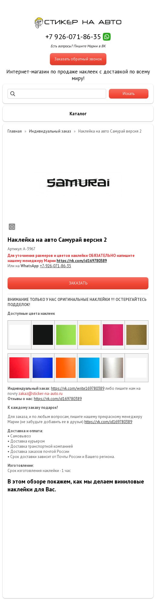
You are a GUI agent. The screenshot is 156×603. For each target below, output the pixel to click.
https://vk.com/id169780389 (82, 260)
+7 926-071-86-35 (73, 36)
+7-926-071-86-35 (55, 265)
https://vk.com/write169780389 (77, 388)
